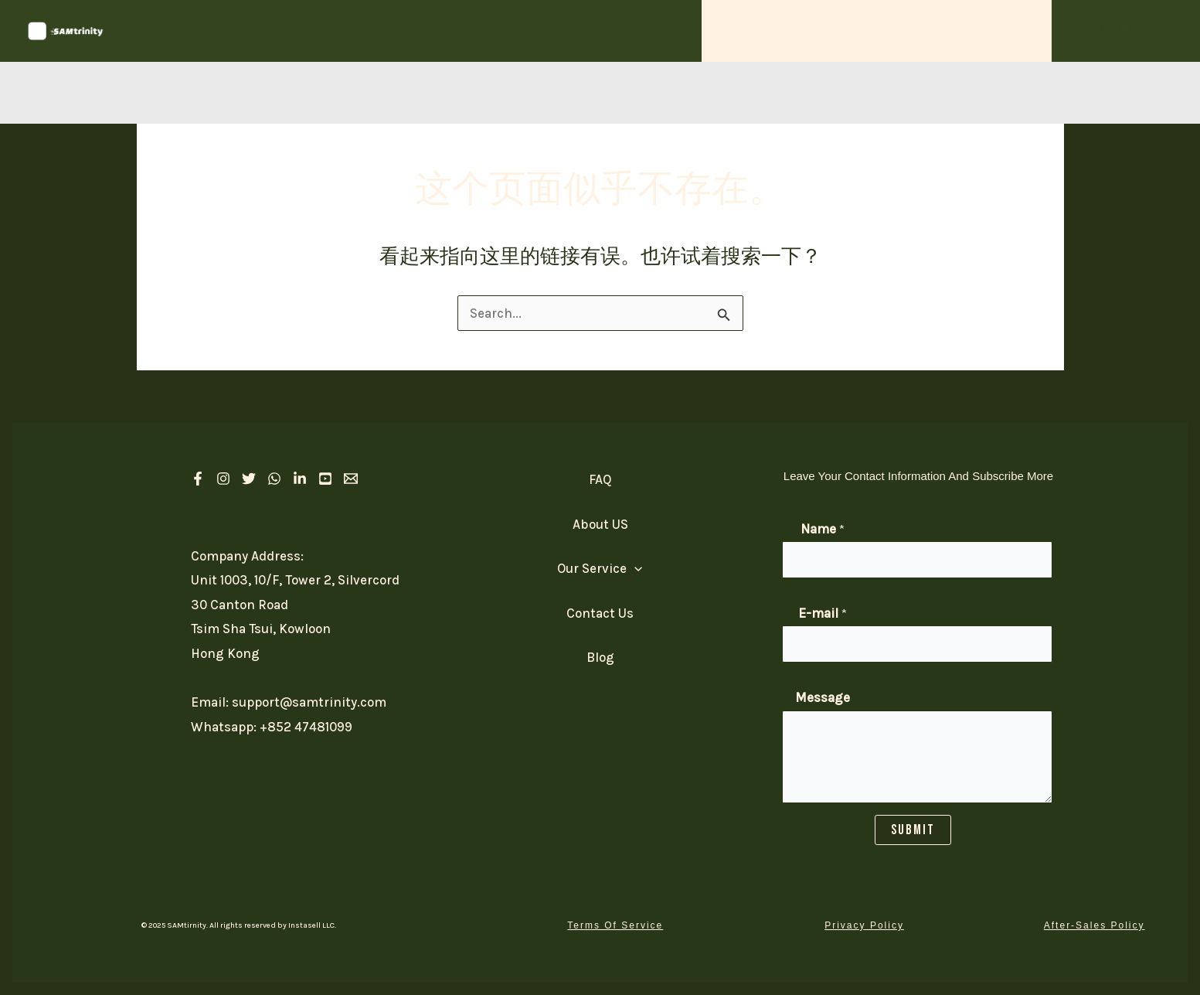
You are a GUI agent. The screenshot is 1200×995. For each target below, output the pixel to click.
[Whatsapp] (274, 479)
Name (823, 529)
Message (822, 697)
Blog (600, 657)
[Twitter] (249, 479)
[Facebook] (198, 479)
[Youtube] (325, 479)
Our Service (769, 31)
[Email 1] (351, 479)
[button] (1120, 31)
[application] (804, 31)
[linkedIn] (300, 479)
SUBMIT (913, 829)
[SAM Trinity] (65, 29)
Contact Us (1006, 30)
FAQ (934, 30)
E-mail (822, 613)
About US (866, 30)
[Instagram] (223, 479)
